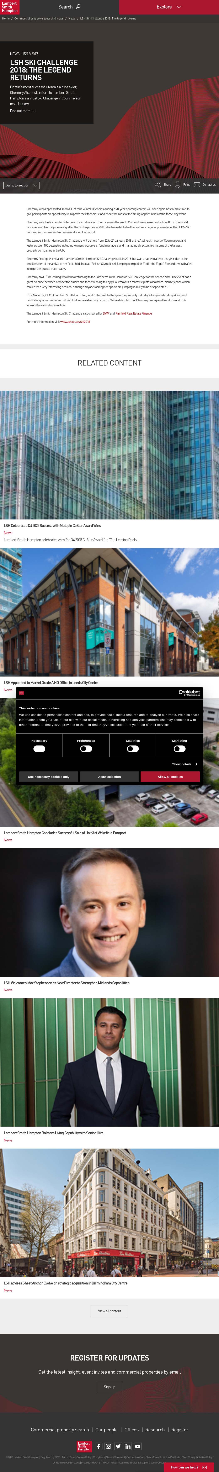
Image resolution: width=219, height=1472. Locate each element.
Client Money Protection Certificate (162, 1457)
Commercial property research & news (39, 18)
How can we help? (184, 1467)
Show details (182, 764)
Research (154, 1430)
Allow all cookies (170, 776)
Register (179, 1430)
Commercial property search (60, 1430)
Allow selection (109, 776)
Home (6, 18)
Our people (106, 1430)
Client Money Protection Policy (197, 1457)
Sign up (109, 1387)
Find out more (23, 111)
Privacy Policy (109, 1462)
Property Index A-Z (90, 1462)
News (71, 18)
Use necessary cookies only (48, 776)
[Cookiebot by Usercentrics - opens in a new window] (182, 693)
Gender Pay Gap (135, 1457)
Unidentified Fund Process (66, 1462)
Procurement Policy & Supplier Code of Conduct (141, 1462)
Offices (131, 1430)
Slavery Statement (115, 1457)
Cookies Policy (83, 1457)
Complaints (98, 1457)
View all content (109, 1311)
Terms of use (68, 1457)
